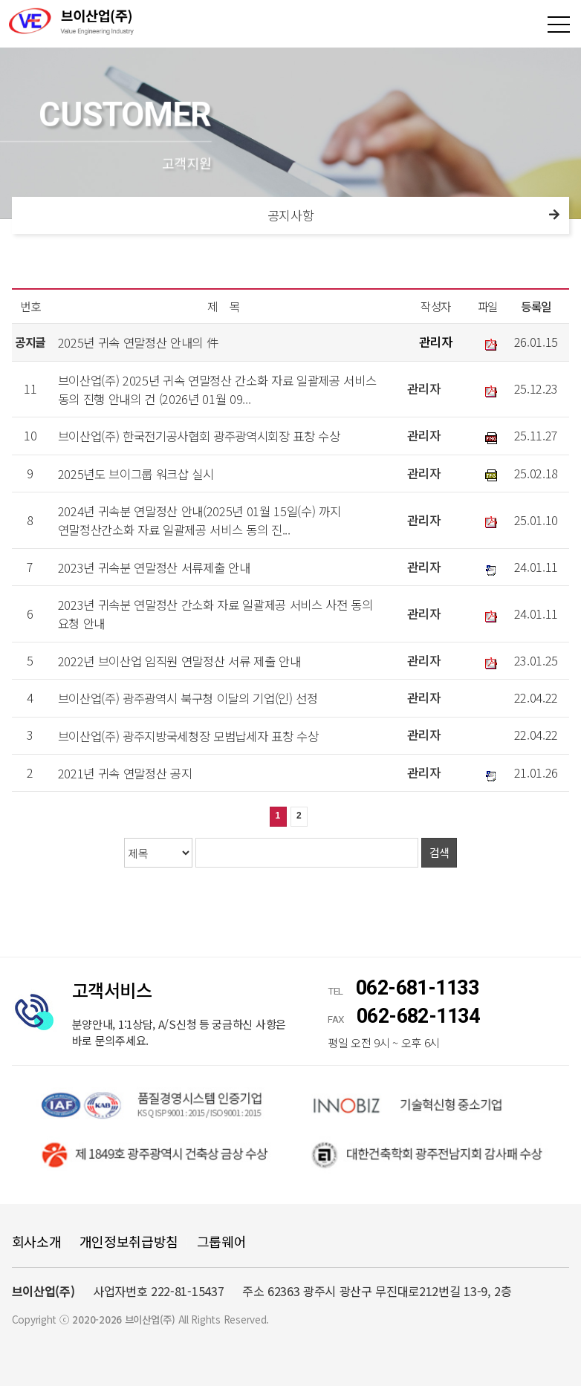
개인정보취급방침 (128, 1241)
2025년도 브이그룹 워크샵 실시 (136, 473)
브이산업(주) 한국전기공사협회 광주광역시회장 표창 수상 (199, 436)
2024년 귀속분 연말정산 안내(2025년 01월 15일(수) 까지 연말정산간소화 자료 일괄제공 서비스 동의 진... (199, 520)
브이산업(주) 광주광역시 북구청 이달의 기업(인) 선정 (188, 698)
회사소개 (37, 1241)
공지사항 (290, 215)
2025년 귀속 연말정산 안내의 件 (138, 342)
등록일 (536, 306)
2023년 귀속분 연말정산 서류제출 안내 (154, 567)
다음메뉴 (554, 215)
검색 (439, 852)
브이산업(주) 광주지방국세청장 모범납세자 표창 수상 (188, 735)
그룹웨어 (222, 1241)
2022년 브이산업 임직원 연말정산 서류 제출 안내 (179, 661)
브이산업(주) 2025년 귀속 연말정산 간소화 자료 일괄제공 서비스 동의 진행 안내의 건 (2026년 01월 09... (217, 389)
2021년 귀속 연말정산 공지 (125, 773)
